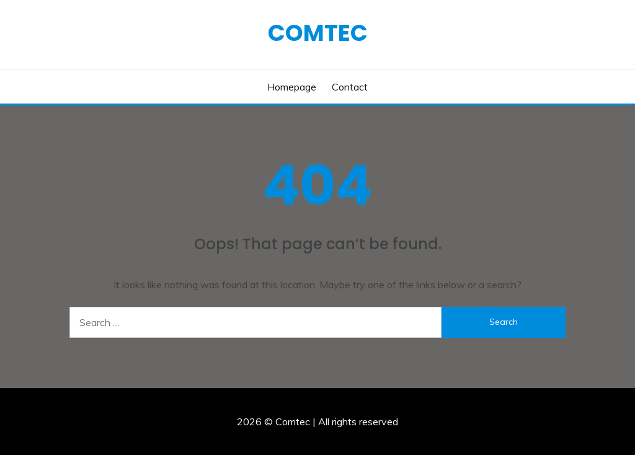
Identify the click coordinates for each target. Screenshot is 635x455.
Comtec (318, 33)
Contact (350, 87)
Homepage (291, 87)
